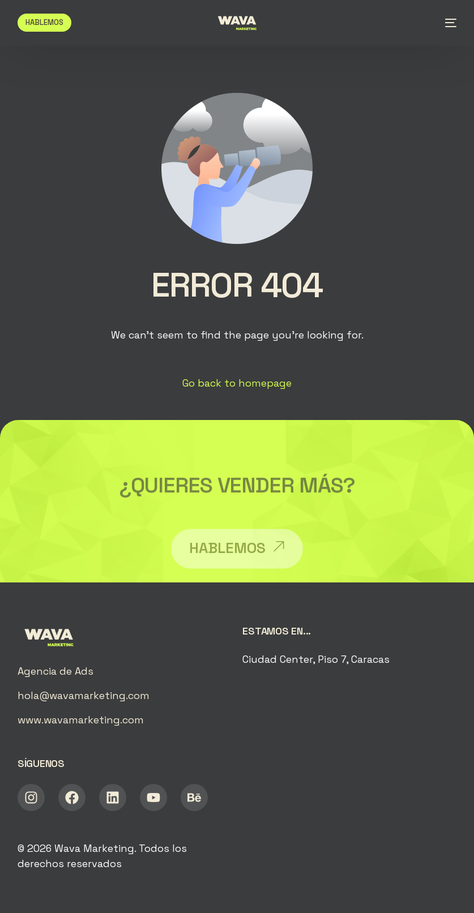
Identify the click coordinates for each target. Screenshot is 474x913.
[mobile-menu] (446, 22)
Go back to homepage (237, 382)
